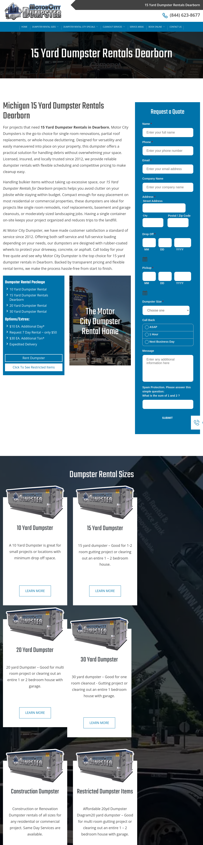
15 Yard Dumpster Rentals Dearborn (137, 841)
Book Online (156, 26)
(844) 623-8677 (181, 15)
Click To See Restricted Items (34, 367)
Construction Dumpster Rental (94, 777)
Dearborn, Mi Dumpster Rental (170, 810)
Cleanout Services (114, 26)
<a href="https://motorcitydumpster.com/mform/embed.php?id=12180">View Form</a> (167, 271)
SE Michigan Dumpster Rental (169, 777)
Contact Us (175, 26)
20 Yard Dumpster (85, 802)
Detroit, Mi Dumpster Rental (168, 794)
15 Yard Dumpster (85, 794)
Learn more (34, 589)
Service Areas (137, 26)
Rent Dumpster (33, 358)
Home (24, 26)
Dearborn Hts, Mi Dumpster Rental (173, 802)
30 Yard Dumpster (85, 810)
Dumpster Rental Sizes (45, 26)
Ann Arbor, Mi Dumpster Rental (170, 785)
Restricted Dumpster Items (91, 819)
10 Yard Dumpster (85, 785)
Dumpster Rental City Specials (80, 26)
